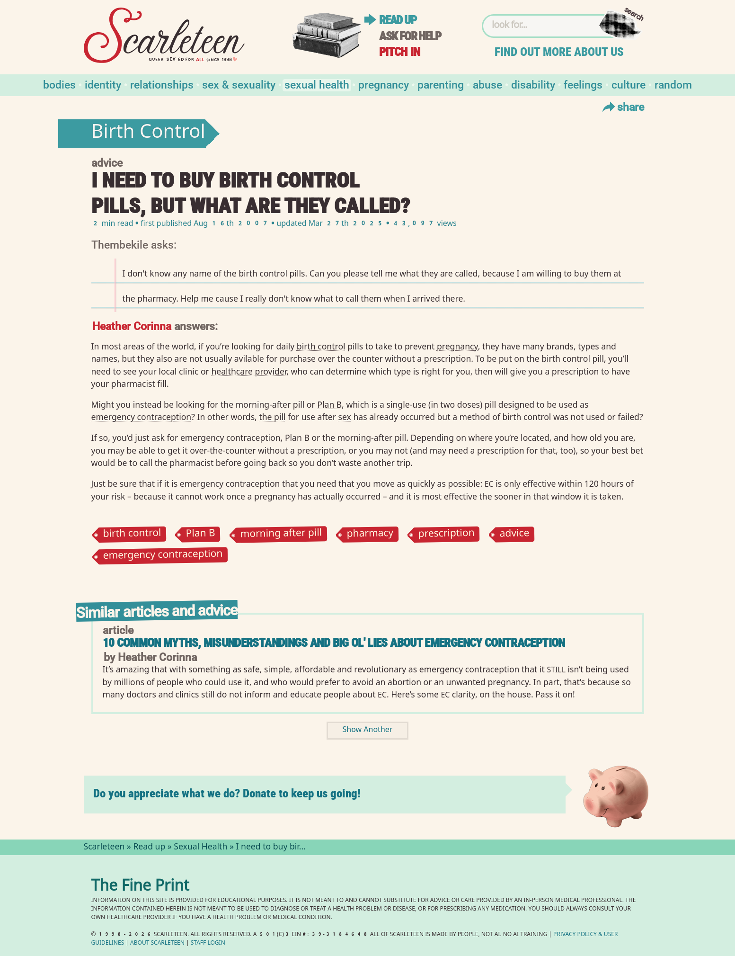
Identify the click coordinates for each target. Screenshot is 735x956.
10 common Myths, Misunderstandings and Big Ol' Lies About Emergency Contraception (334, 643)
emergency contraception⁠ (141, 416)
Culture (628, 84)
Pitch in (399, 52)
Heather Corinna (131, 325)
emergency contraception (162, 555)
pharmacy (369, 535)
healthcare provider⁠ (248, 371)
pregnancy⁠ (457, 346)
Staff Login (208, 943)
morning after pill (281, 534)
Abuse (487, 84)
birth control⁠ (321, 346)
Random (673, 84)
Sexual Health (316, 84)
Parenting (440, 84)
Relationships (162, 84)
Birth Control (148, 133)
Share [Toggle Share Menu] (622, 106)
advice (514, 534)
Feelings (583, 84)
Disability (533, 84)
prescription (446, 535)
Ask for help (410, 36)
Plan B (200, 534)
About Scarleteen (157, 943)
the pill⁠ (272, 416)
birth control (132, 535)
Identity (103, 84)
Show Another (368, 730)
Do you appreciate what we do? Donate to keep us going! (227, 793)
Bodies (59, 84)
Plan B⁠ (329, 404)
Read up (397, 20)
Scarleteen (104, 847)
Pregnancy (383, 84)
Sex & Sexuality (238, 84)
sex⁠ (344, 416)
